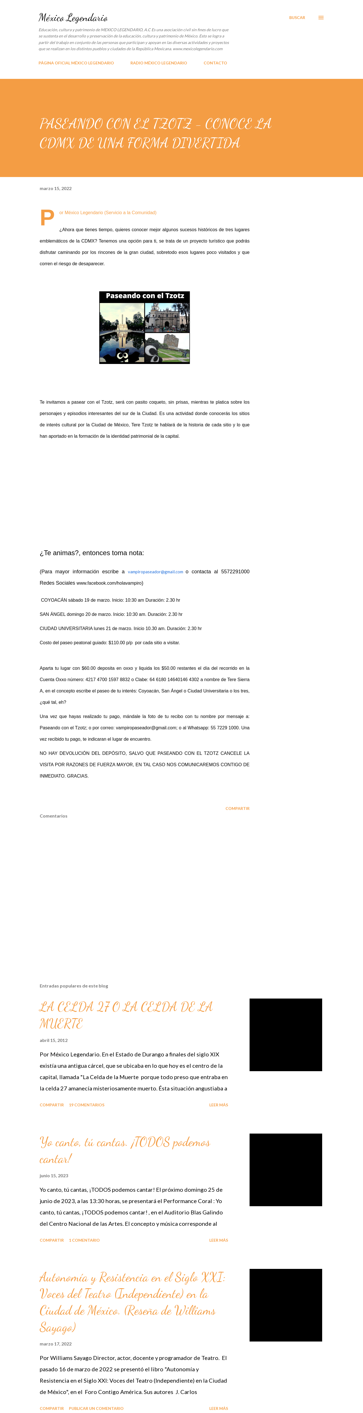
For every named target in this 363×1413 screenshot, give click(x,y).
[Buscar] (297, 17)
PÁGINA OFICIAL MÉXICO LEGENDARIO (76, 62)
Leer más (218, 1104)
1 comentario (84, 1240)
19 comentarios (86, 1104)
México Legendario (73, 17)
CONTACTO (215, 62)
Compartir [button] (237, 808)
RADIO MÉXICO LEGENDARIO (158, 62)
